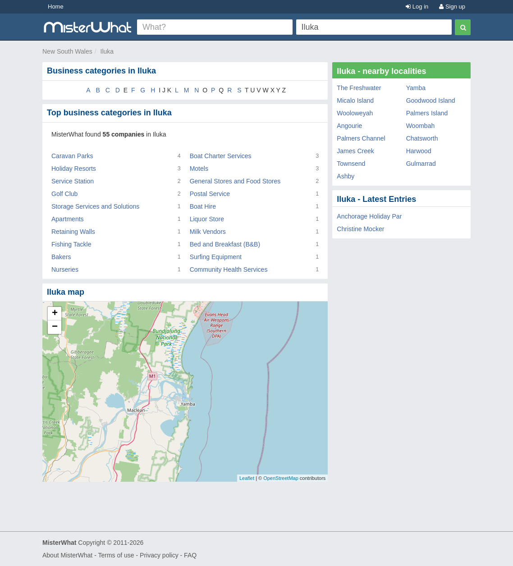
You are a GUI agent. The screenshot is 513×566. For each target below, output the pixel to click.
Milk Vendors (208, 231)
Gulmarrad (421, 163)
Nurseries (64, 269)
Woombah (420, 125)
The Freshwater (359, 87)
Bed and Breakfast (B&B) (225, 244)
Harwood (418, 151)
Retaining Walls (73, 231)
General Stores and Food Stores (235, 181)
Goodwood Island (430, 100)
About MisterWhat (67, 555)
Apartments (67, 219)
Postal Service (210, 193)
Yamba (416, 87)
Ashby (345, 176)
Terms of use (116, 555)
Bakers (61, 256)
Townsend (351, 163)
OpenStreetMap (280, 478)
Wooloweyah (355, 113)
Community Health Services (229, 269)
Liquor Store (207, 219)
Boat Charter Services (221, 156)
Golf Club (64, 193)
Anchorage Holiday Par (369, 216)
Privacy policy (159, 555)
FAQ (190, 555)
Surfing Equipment (216, 256)
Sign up (452, 6)
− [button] (55, 327)
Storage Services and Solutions (95, 206)
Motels (199, 168)
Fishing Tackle (71, 244)
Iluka (107, 51)
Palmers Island (427, 113)
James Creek (355, 151)
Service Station (72, 181)
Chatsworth (422, 138)
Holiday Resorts (73, 168)
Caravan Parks (72, 156)
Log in (417, 6)
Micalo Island (355, 100)
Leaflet (246, 478)
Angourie (349, 125)
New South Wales (67, 51)
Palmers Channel (361, 138)
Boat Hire (203, 206)
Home (56, 6)
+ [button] (55, 313)
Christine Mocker (360, 229)
